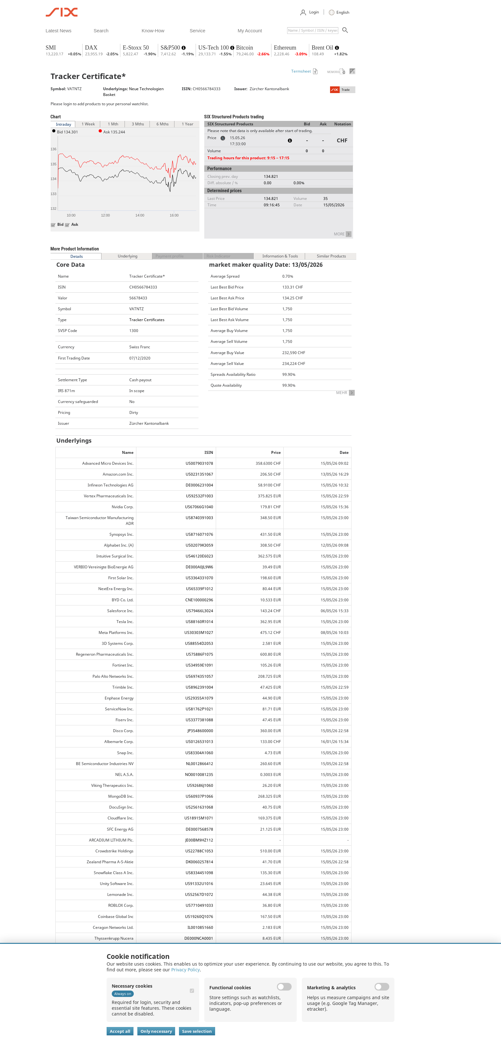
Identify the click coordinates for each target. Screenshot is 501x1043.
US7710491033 (199, 905)
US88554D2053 (199, 643)
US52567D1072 (199, 894)
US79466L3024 (199, 610)
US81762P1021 (199, 709)
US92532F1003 (199, 496)
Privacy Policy (185, 970)
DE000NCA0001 (198, 938)
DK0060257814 (199, 862)
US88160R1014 (199, 621)
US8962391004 (199, 687)
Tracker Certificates (147, 319)
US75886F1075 (199, 654)
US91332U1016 (199, 883)
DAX (91, 47)
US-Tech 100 (214, 47)
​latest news (59, 30)
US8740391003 (199, 517)
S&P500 (171, 47)
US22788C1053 (199, 851)
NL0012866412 (199, 763)
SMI (51, 47)
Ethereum (285, 47)
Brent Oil (323, 47)
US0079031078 (199, 463)
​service (198, 30)
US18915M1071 (198, 818)
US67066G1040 (199, 507)
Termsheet (301, 71)
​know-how (153, 30)
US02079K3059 (199, 545)
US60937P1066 (199, 796)
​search (101, 30)
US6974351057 (199, 676)
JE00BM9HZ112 (199, 840)
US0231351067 (199, 474)
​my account (250, 30)
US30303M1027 (198, 632)
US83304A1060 (199, 752)
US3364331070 (199, 578)
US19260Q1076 (199, 916)
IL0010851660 (200, 927)
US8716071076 (199, 534)
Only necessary (156, 1031)
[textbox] (312, 30)
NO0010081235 (199, 774)
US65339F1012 (199, 588)
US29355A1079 (199, 698)
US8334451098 (199, 872)
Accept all (120, 1031)
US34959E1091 (199, 665)
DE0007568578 (199, 829)
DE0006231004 (199, 485)
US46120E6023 (199, 556)
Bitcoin (244, 47)
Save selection (197, 1031)
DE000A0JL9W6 (199, 567)
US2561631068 (199, 807)
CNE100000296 (199, 600)
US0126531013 (199, 741)
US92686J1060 (200, 785)
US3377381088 (199, 720)
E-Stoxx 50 (136, 47)
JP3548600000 (200, 730)
